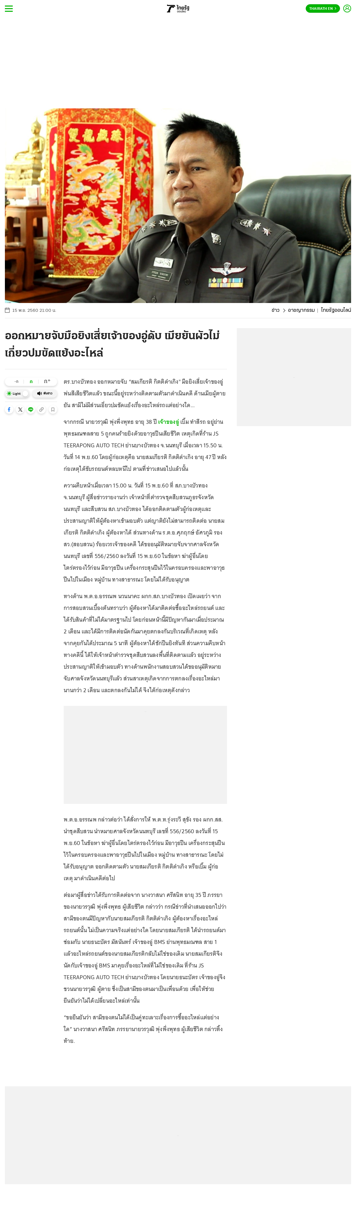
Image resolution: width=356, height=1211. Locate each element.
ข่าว (276, 310)
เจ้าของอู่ (168, 422)
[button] (9, 409)
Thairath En (322, 9)
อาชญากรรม (301, 310)
